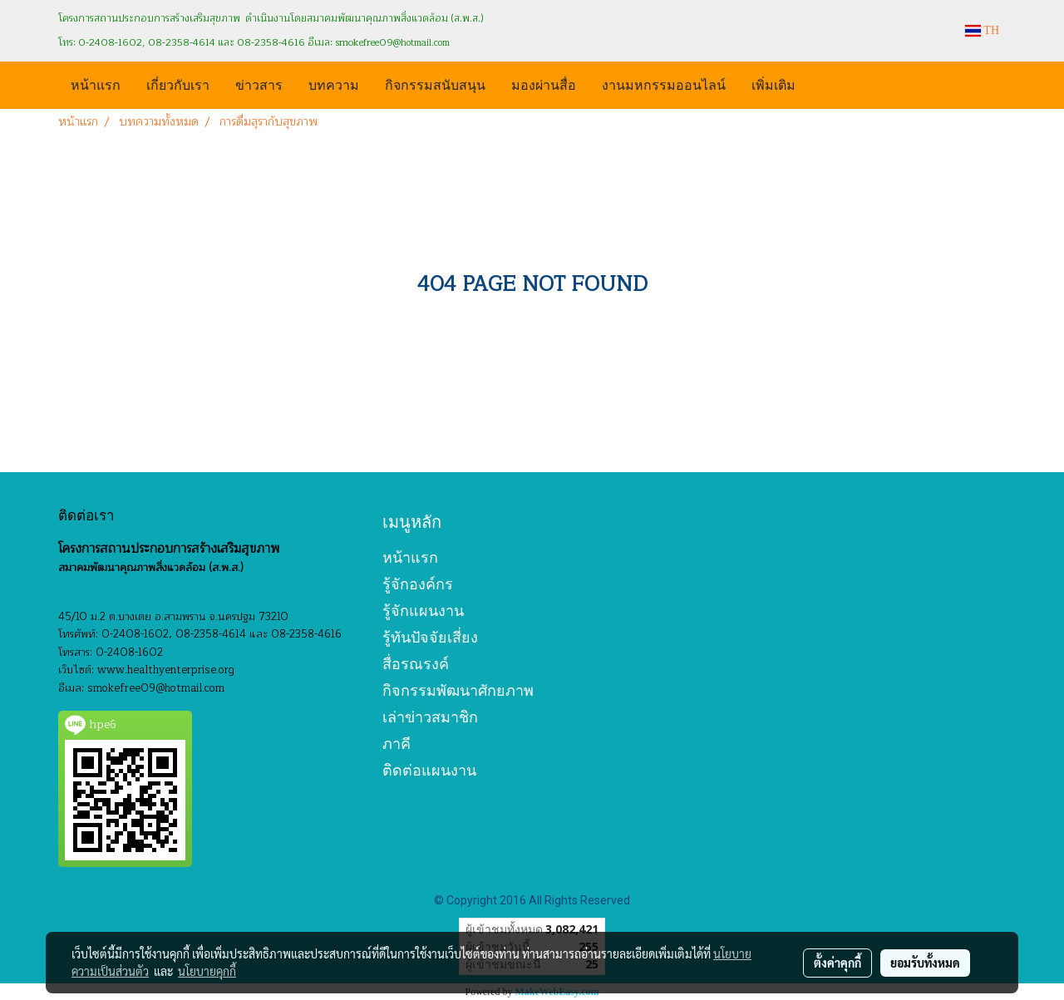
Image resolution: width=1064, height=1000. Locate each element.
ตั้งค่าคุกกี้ (837, 962)
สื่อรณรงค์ (415, 663)
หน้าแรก (96, 83)
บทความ (333, 83)
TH (982, 30)
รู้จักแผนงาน (423, 610)
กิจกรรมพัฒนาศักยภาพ (458, 690)
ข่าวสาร (259, 83)
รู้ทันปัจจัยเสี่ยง (430, 637)
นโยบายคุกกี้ (207, 970)
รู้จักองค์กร (417, 584)
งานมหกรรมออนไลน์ (664, 83)
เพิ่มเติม (773, 83)
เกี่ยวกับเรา (177, 83)
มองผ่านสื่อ (543, 83)
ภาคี (396, 743)
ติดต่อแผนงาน (429, 770)
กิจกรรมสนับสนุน (435, 83)
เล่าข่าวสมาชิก (430, 717)
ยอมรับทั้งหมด (925, 962)
